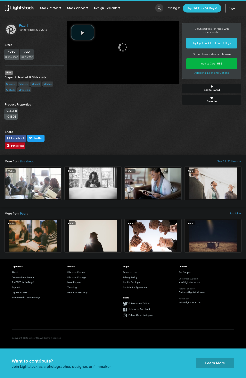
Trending (72, 287)
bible (48, 84)
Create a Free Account (23, 277)
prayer (11, 84)
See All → (235, 214)
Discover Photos (76, 272)
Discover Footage (76, 277)
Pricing (173, 8)
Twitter (36, 138)
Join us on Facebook (139, 309)
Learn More (215, 363)
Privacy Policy (130, 277)
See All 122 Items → (229, 161)
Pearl (23, 25)
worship (24, 89)
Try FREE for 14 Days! (202, 8)
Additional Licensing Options (211, 73)
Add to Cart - (211, 64)
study (10, 89)
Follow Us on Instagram (140, 315)
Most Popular (74, 282)
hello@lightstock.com (190, 302)
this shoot (27, 161)
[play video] (82, 32)
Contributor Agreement (135, 287)
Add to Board (212, 88)
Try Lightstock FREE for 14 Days (212, 43)
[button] (50, 8)
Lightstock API (19, 292)
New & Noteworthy (77, 292)
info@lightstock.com (189, 282)
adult (36, 84)
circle (24, 84)
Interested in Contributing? (26, 297)
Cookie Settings (131, 282)
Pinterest (15, 145)
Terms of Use (130, 272)
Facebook (15, 138)
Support (16, 287)
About (15, 272)
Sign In (233, 8)
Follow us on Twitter (139, 303)
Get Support (185, 272)
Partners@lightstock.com (192, 292)
